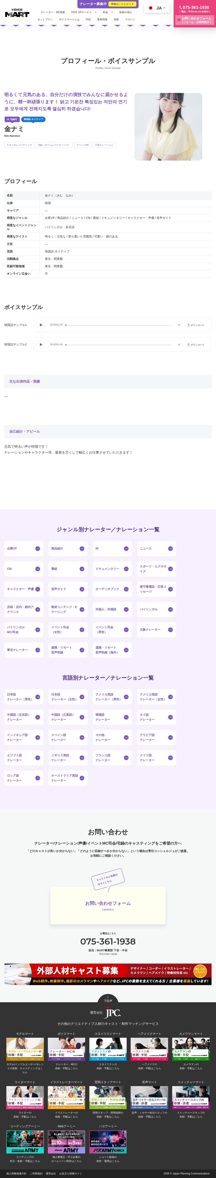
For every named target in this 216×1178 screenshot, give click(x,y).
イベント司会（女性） (60, 630)
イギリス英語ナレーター (60, 758)
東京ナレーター (17, 650)
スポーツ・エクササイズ (153, 569)
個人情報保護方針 (16, 1173)
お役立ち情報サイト (70, 1173)
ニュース (146, 548)
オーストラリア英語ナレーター (64, 778)
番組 (54, 568)
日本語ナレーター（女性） (64, 697)
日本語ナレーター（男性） (20, 697)
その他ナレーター (103, 737)
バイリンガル (149, 609)
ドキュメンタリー (107, 568)
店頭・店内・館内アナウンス (20, 609)
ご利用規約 (36, 1173)
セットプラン (45, 19)
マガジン (130, 19)
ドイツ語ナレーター (147, 758)
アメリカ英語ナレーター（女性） (153, 697)
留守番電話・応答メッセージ (153, 589)
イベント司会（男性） (104, 630)
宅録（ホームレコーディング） (54, 145)
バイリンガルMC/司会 (16, 630)
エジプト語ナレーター (14, 758)
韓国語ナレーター (103, 717)
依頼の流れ (126, 12)
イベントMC (82, 145)
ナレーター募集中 (108, 4)
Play (41, 324)
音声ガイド (58, 589)
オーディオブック (107, 589)
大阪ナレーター (150, 629)
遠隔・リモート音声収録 (61, 650)
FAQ (88, 19)
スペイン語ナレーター (58, 737)
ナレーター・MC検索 (53, 12)
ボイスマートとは (69, 19)
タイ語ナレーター (147, 717)
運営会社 (51, 1173)
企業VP (12, 548)
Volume (178, 325)
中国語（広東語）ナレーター (63, 717)
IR (97, 548)
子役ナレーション (104, 145)
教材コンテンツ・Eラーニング (64, 609)
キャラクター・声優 (20, 589)
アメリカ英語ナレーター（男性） (109, 697)
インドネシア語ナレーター (17, 737)
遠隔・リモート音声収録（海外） (107, 650)
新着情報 (102, 19)
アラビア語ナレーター (147, 737)
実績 (116, 19)
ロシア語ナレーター (14, 778)
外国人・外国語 (106, 609)
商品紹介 (57, 548)
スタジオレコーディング (19, 145)
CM (9, 568)
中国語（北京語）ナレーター (19, 717)
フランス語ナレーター (103, 758)
